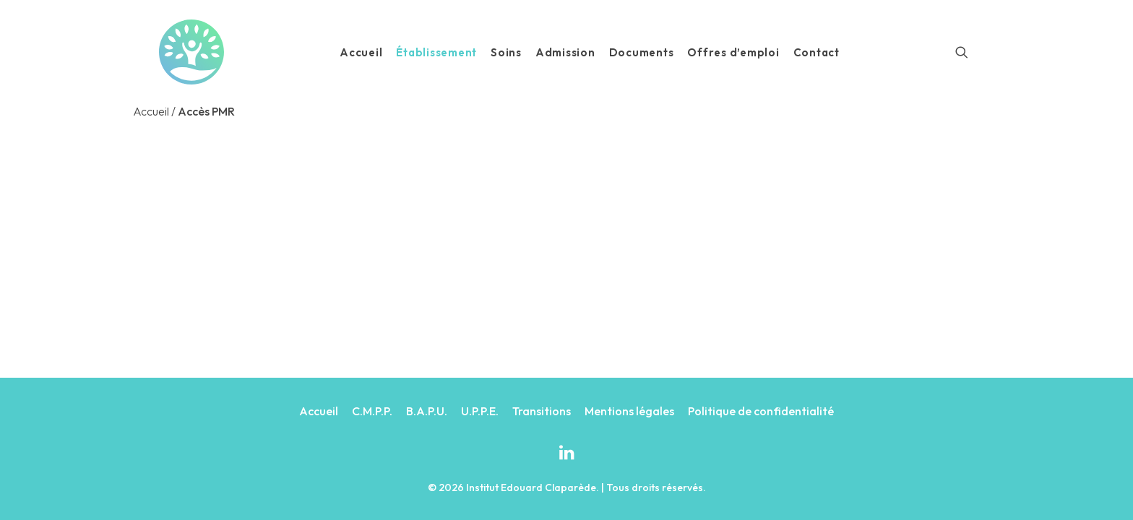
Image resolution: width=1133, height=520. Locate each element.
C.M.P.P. (372, 411)
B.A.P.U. (426, 411)
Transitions (541, 411)
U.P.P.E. (480, 411)
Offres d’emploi (733, 52)
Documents (641, 52)
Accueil (361, 52)
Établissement (436, 52)
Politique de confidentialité (761, 411)
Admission (565, 52)
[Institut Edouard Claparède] (191, 52)
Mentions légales (629, 411)
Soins (506, 52)
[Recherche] (961, 52)
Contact (816, 52)
